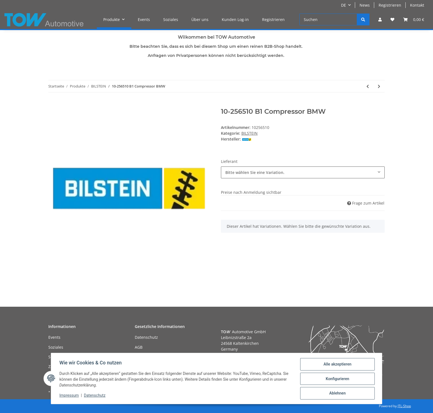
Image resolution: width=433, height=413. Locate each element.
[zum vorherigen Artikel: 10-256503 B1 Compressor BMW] (367, 86)
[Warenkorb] (414, 19)
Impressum (69, 396)
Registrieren (390, 5)
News (365, 5)
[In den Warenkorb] (52, 105)
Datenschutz (146, 337)
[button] (380, 19)
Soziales (170, 19)
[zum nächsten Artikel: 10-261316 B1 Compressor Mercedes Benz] (379, 86)
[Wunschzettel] (392, 19)
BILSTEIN (249, 133)
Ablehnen (337, 393)
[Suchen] (328, 19)
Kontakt (417, 5)
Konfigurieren (336, 379)
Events (144, 19)
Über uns (199, 19)
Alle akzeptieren (337, 364)
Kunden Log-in (235, 19)
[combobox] (303, 172)
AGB (138, 347)
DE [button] (343, 5)
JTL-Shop (404, 406)
